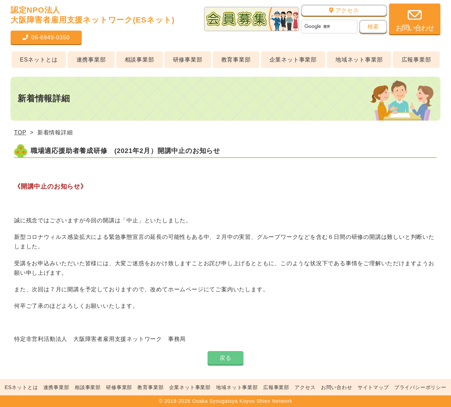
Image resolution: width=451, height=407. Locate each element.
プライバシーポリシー (420, 387)
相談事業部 (139, 60)
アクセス (344, 10)
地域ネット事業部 (359, 60)
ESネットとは (39, 60)
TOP (20, 132)
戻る (225, 358)
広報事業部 (416, 60)
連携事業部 (91, 60)
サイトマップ (373, 387)
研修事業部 (188, 60)
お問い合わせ (336, 387)
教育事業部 (236, 60)
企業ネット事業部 (293, 60)
